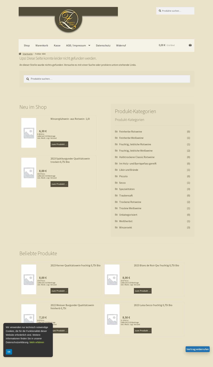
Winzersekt (125, 227)
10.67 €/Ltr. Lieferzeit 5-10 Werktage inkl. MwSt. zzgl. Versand (47, 176)
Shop (27, 45)
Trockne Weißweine (130, 208)
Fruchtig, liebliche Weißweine (136, 150)
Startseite (28, 53)
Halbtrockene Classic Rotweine (137, 157)
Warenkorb (42, 45)
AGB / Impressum (76, 45)
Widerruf (121, 45)
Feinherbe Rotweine (130, 131)
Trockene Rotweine (130, 202)
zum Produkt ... (59, 144)
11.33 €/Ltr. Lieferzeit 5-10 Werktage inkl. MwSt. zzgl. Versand (130, 322)
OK (8, 351)
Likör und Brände (128, 169)
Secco (122, 182)
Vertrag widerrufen (198, 349)
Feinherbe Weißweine (131, 137)
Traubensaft (126, 195)
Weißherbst (126, 221)
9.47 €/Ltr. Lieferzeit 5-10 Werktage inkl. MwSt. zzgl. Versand (47, 322)
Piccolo (123, 176)
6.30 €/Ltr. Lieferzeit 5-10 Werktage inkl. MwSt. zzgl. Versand (47, 136)
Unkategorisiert (128, 214)
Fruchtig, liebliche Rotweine (135, 144)
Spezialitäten (127, 189)
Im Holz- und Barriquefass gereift (138, 163)
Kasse (57, 45)
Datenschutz (103, 45)
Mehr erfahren (37, 342)
